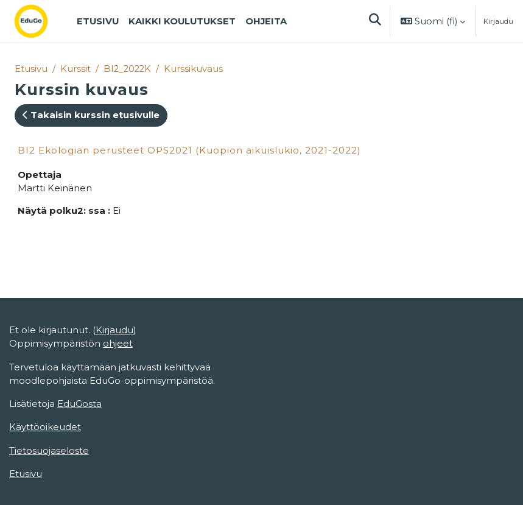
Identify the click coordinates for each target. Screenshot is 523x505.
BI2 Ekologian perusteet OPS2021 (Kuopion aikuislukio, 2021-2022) (189, 150)
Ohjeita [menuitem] (266, 21)
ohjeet (118, 343)
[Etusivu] (41, 21)
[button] (374, 21)
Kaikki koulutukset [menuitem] (182, 21)
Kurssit (75, 68)
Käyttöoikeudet (45, 427)
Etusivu (31, 68)
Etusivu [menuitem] (98, 21)
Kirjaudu (498, 21)
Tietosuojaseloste (49, 450)
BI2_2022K (127, 68)
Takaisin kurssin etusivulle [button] (91, 115)
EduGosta (79, 403)
